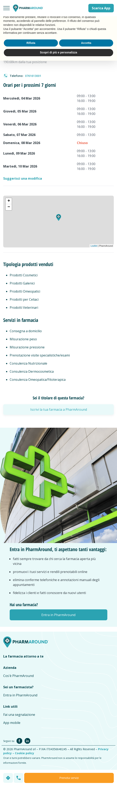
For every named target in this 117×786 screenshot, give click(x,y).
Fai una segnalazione (19, 714)
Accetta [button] (86, 43)
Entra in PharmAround (20, 695)
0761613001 (33, 76)
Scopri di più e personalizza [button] (58, 52)
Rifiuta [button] (30, 43)
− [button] (8, 207)
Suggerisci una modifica (22, 178)
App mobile (11, 722)
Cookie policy (24, 753)
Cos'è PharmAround (18, 676)
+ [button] (8, 201)
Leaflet (94, 246)
